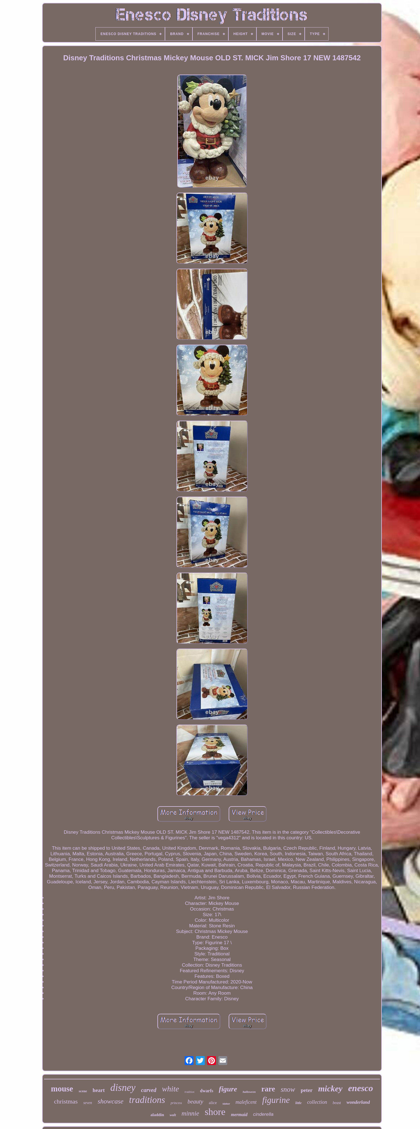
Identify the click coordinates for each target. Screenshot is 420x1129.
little (298, 1103)
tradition (189, 1091)
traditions (147, 1100)
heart (99, 1090)
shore (215, 1112)
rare (268, 1089)
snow (288, 1089)
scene (83, 1091)
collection (317, 1102)
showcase (110, 1101)
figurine (276, 1100)
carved (148, 1090)
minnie (190, 1113)
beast (337, 1103)
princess (176, 1103)
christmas (66, 1101)
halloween (249, 1091)
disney (122, 1087)
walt (173, 1115)
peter (307, 1090)
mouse (62, 1088)
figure (228, 1089)
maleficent (246, 1102)
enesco (360, 1088)
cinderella (263, 1114)
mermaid (239, 1114)
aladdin (157, 1114)
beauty (195, 1101)
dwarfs (206, 1090)
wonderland (358, 1102)
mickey (330, 1088)
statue (226, 1103)
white (170, 1088)
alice (213, 1102)
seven (87, 1103)
